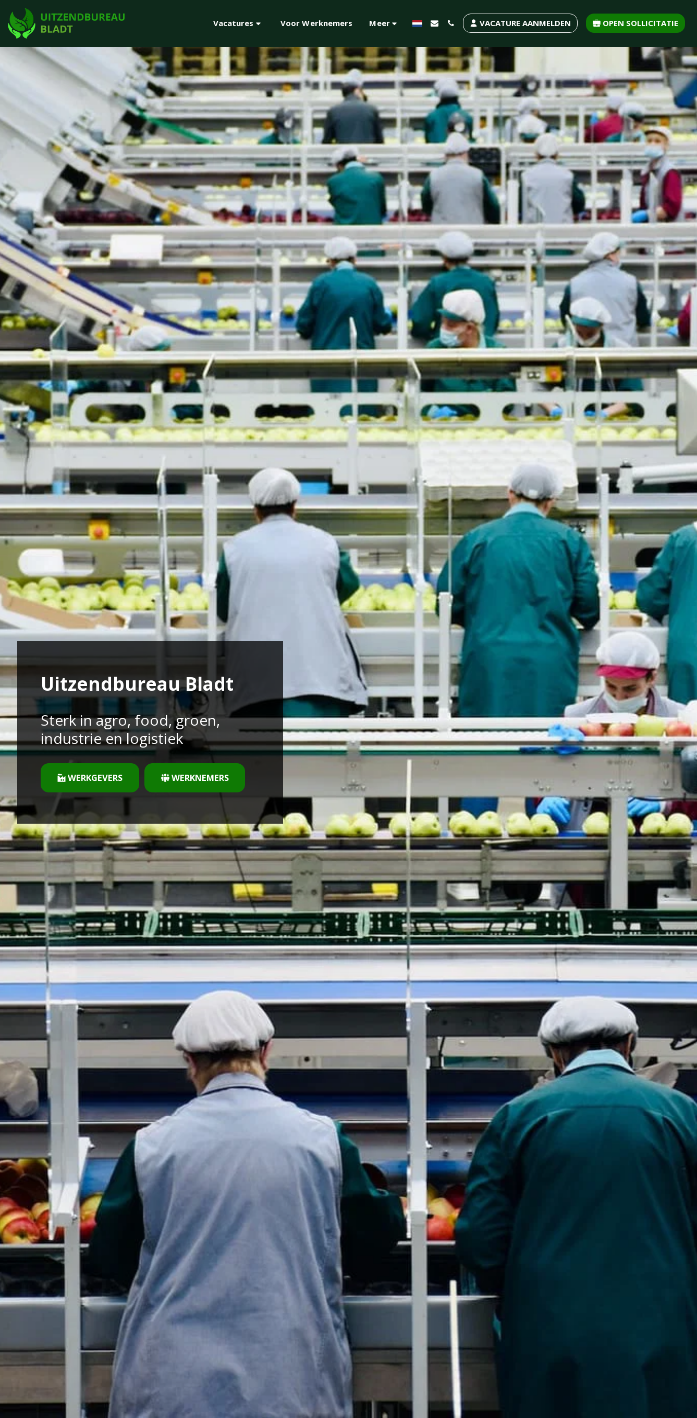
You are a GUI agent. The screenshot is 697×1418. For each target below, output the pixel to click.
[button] (238, 23)
